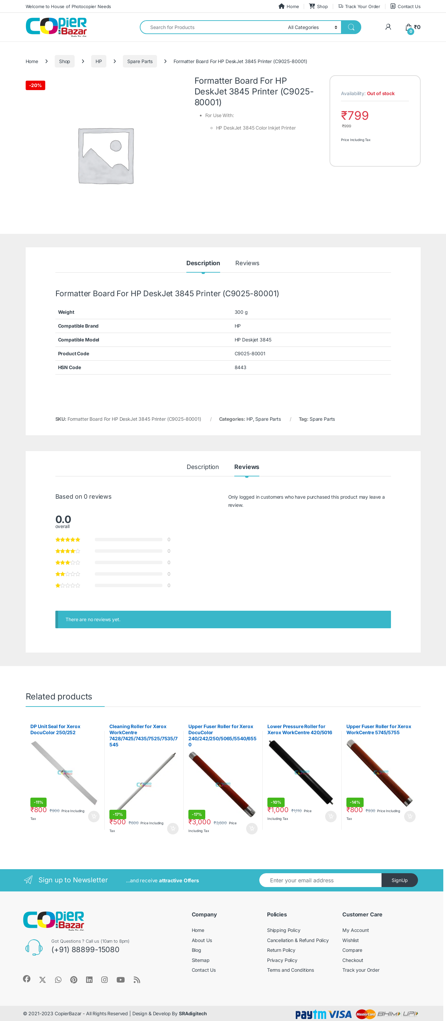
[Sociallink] (26, 979)
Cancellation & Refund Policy (298, 940)
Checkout (352, 960)
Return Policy (281, 950)
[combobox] (212, 27)
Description (203, 263)
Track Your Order (359, 6)
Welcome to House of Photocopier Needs (68, 6)
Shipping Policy (283, 930)
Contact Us (405, 6)
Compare (352, 950)
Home (289, 6)
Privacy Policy (282, 960)
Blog (196, 950)
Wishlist (350, 940)
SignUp (400, 880)
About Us (202, 940)
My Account (355, 930)
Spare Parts (140, 61)
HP (99, 61)
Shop (318, 6)
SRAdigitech (193, 1013)
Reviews (247, 263)
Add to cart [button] (94, 816)
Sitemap (201, 960)
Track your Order (360, 970)
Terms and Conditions (290, 970)
